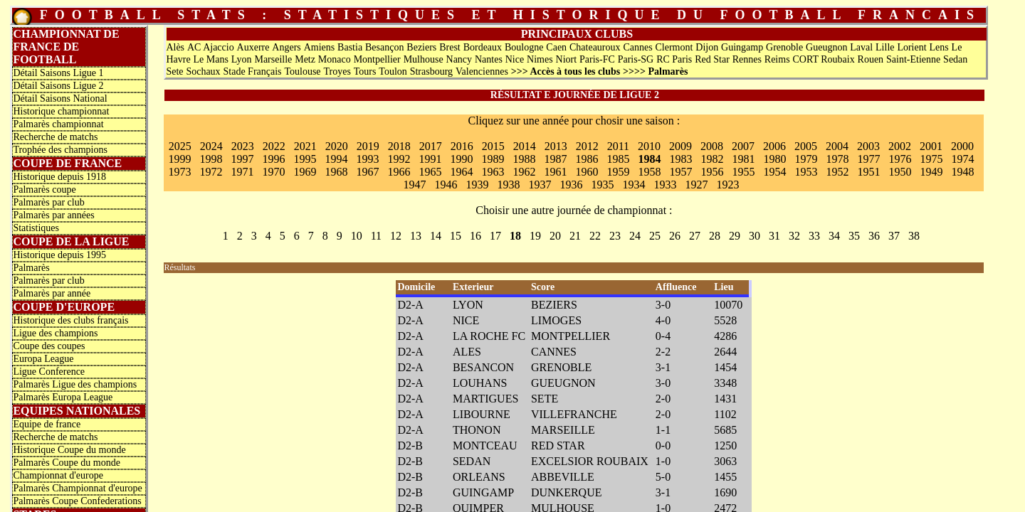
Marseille (273, 59)
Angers (286, 47)
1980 (774, 159)
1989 (492, 159)
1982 (711, 159)
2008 (711, 146)
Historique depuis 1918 (59, 176)
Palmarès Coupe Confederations (77, 501)
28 (714, 236)
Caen (556, 47)
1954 (774, 172)
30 (754, 236)
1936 (570, 184)
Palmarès (31, 267)
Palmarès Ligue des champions (75, 384)
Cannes (637, 47)
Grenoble (784, 47)
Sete (174, 71)
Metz (305, 59)
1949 (931, 172)
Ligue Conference (49, 371)
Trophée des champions (60, 149)
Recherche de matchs (55, 137)
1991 (430, 159)
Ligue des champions (55, 333)
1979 (805, 159)
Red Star (712, 59)
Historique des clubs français (70, 320)
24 (635, 236)
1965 (430, 172)
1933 (664, 184)
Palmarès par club (48, 202)
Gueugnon (826, 47)
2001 (931, 146)
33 (814, 236)
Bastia (349, 47)
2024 (211, 146)
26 (674, 236)
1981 (743, 159)
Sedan (955, 59)
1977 (868, 159)
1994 (336, 159)
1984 (649, 159)
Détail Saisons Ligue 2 (58, 85)
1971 (242, 172)
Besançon (384, 47)
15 (455, 236)
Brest (450, 47)
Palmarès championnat (58, 124)
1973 (179, 172)
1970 (273, 172)
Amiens (319, 47)
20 (555, 236)
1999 (179, 159)
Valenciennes (482, 71)
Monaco (334, 59)
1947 (414, 184)
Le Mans (210, 59)
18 (515, 236)
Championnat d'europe (58, 475)
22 (595, 236)
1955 (743, 172)
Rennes (747, 59)
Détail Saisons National (60, 98)
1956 (711, 172)
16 (475, 236)
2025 (180, 146)
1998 (210, 159)
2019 (368, 146)
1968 (336, 172)
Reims (777, 59)
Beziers (421, 47)
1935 (602, 184)
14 (435, 236)
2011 (618, 146)
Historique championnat (61, 111)
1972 (210, 172)
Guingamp (742, 47)
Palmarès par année (51, 293)
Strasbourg (431, 71)
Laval (861, 47)
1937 (539, 184)
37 (894, 236)
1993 (367, 159)
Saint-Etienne (913, 59)
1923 (727, 184)
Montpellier (377, 59)
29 (734, 236)
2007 (743, 146)
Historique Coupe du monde (69, 449)
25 (655, 236)
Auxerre (253, 47)
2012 (587, 146)
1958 (649, 172)
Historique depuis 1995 (59, 255)
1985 (617, 159)
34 (834, 236)
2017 (430, 146)
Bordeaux (482, 47)
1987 (555, 159)
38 (914, 236)
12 (395, 236)
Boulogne (524, 47)
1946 (445, 184)
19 (535, 236)
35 (854, 236)
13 (415, 236)
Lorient (911, 47)
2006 (774, 146)
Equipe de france (46, 424)
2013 (556, 146)
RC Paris (674, 59)
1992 (398, 159)
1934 (633, 184)
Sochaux (203, 71)
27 (694, 236)
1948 (962, 172)
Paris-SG (636, 59)
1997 (242, 159)
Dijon (706, 47)
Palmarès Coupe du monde (66, 462)
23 (615, 236)
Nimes (540, 59)
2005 (805, 146)
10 (356, 236)
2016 (462, 146)
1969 (304, 172)
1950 (899, 172)
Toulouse (302, 71)
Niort (566, 59)
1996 (273, 159)
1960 (586, 172)
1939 (477, 184)
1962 (523, 172)
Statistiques (36, 228)
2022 (274, 146)
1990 (461, 159)
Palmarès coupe (44, 189)
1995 (304, 159)
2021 (305, 146)
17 (495, 236)
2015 (493, 146)
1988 (523, 159)
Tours (365, 71)
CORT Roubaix (823, 59)
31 (774, 236)
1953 (805, 172)
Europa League (43, 358)
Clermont (674, 47)
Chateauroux (595, 47)
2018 (399, 146)
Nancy (459, 59)
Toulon (392, 71)
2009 (680, 146)
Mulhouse (423, 59)
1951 (868, 172)
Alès (175, 47)
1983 (680, 159)
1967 (367, 172)
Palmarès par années (53, 215)
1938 (508, 184)
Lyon (241, 59)
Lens (938, 47)
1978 (837, 159)
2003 (868, 146)
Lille (885, 47)
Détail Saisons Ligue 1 (58, 73)
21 (575, 236)
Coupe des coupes (49, 346)
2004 (837, 146)
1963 (492, 172)
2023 (242, 146)
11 (376, 236)
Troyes (336, 71)
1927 (696, 184)
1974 (962, 159)
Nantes (489, 59)
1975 (931, 159)
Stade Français (253, 71)
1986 (586, 159)
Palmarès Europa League (62, 397)
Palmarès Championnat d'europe (77, 488)
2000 (962, 146)
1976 (899, 159)
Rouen (871, 59)
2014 (524, 146)
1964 (461, 172)
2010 (649, 146)
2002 (899, 146)
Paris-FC (597, 59)
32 (794, 236)
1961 (555, 172)
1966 (398, 172)
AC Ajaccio (210, 47)
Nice (514, 59)
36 (874, 236)
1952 (837, 172)
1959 (617, 172)
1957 (680, 172)
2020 (336, 146)
